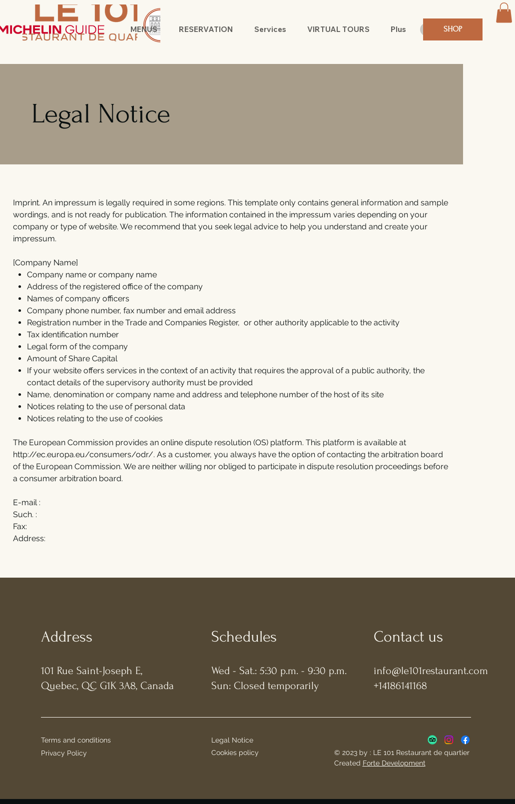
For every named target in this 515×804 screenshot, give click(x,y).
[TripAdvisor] (432, 740)
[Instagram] (449, 740)
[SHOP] (453, 29)
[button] (144, 29)
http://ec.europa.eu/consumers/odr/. (84, 454)
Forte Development (394, 763)
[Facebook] (465, 740)
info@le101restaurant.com (431, 671)
